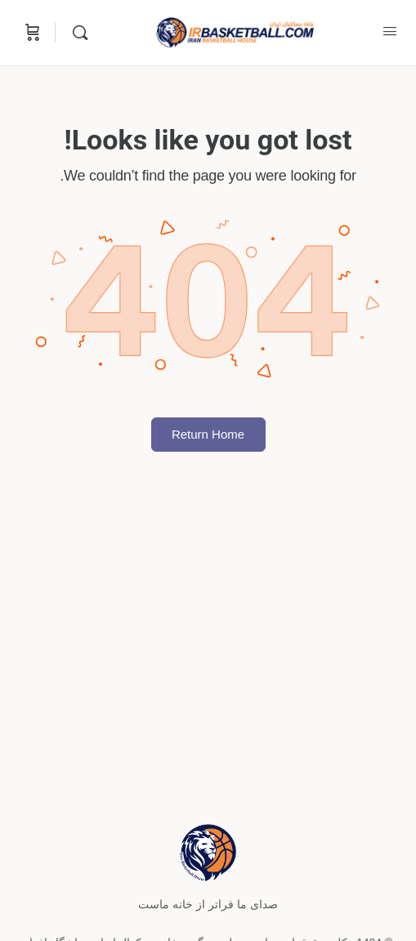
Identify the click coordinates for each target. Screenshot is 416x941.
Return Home (208, 434)
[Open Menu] (390, 31)
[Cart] (31, 32)
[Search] (76, 32)
